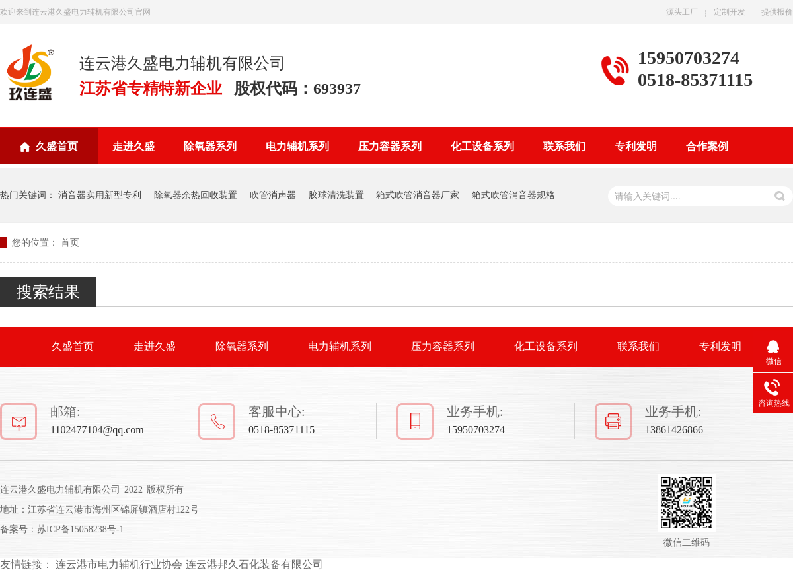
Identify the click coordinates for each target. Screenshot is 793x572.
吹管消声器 (273, 195)
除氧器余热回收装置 (195, 195)
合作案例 (707, 146)
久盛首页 (57, 146)
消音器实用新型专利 (99, 195)
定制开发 (729, 12)
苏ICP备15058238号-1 (80, 529)
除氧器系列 (210, 146)
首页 (70, 242)
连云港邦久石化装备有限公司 (254, 564)
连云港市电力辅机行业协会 (119, 564)
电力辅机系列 (297, 146)
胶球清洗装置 (336, 195)
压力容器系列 (390, 146)
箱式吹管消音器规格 (513, 195)
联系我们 (564, 146)
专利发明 (636, 146)
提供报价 (777, 12)
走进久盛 (133, 146)
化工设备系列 (482, 146)
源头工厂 (682, 12)
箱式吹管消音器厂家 (417, 195)
